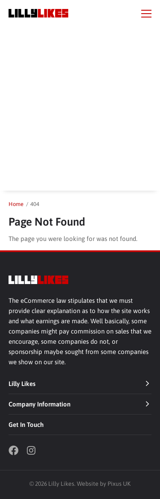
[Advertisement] (80, 111)
